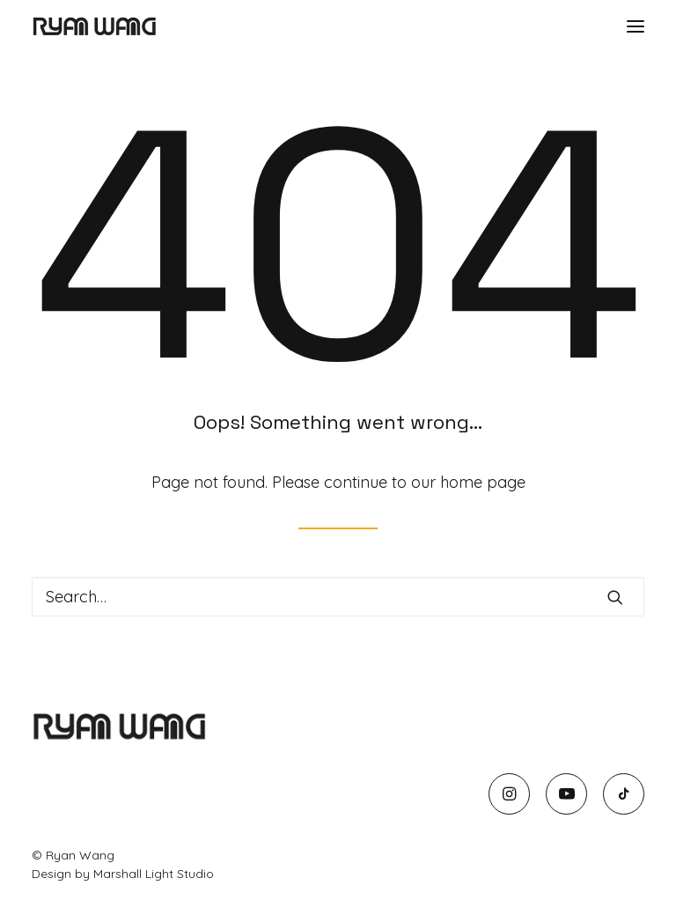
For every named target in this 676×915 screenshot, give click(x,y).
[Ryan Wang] (95, 26)
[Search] (338, 596)
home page (482, 482)
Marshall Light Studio (153, 874)
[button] (635, 26)
